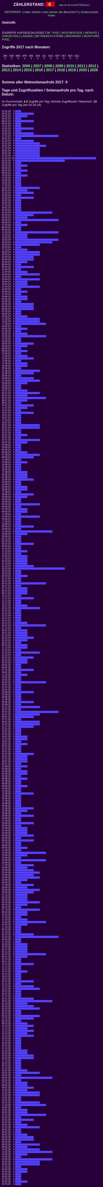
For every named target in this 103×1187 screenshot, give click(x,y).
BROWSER (73, 36)
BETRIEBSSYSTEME (49, 36)
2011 (81, 66)
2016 (39, 70)
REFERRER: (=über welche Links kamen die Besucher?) (41, 12)
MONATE (91, 32)
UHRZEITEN (10, 36)
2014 (17, 70)
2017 (50, 70)
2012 (92, 66)
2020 (83, 70)
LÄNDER (27, 36)
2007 (37, 66)
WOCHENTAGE (72, 32)
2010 (70, 66)
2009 (59, 66)
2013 (6, 70)
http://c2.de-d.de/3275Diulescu (74, 5)
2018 (61, 70)
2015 (28, 70)
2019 (72, 70)
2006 (26, 66)
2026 (94, 70)
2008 (48, 66)
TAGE (55, 32)
